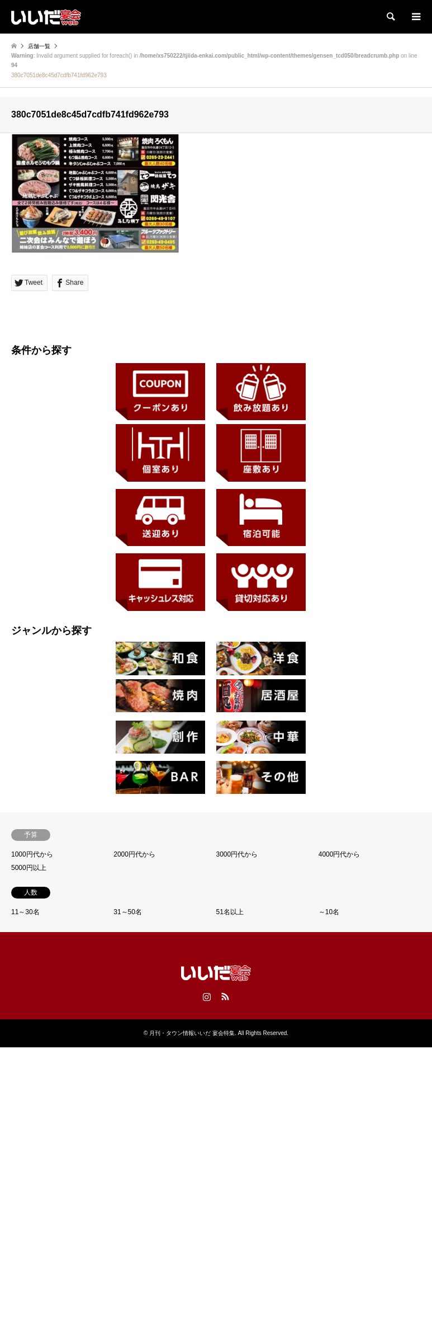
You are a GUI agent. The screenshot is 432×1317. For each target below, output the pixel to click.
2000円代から (134, 854)
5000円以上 (28, 868)
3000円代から (237, 854)
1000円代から (32, 854)
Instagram (207, 996)
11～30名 (25, 912)
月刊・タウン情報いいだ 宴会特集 (192, 1033)
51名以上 (230, 912)
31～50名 (127, 912)
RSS (225, 996)
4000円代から (339, 854)
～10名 (329, 912)
